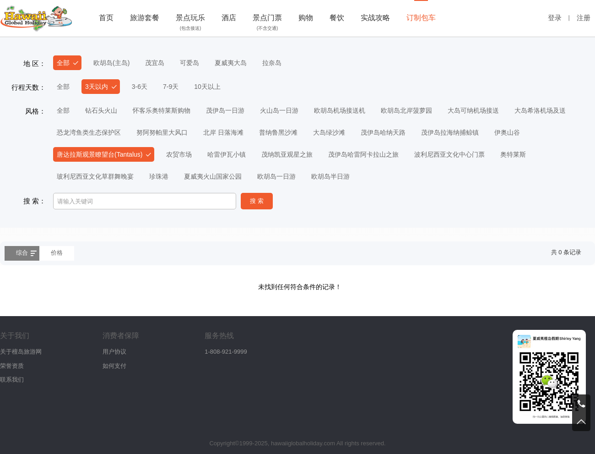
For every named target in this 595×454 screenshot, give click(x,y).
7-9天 (170, 86)
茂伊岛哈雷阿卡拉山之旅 (363, 154)
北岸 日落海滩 (223, 132)
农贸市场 (179, 154)
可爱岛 (189, 62)
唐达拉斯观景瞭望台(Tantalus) (99, 154)
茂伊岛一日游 (225, 110)
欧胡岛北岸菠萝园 (406, 110)
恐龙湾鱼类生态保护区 (89, 132)
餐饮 (337, 18)
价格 (57, 252)
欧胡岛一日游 (276, 176)
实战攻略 (375, 18)
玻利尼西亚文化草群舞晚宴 (95, 176)
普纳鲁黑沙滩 (278, 132)
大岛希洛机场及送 (540, 110)
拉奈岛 (271, 62)
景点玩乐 (190, 23)
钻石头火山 (101, 110)
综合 (22, 252)
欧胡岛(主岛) (111, 62)
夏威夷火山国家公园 (213, 176)
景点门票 (267, 23)
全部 (63, 62)
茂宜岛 (154, 62)
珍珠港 (158, 176)
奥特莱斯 (513, 154)
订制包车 (421, 18)
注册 (583, 18)
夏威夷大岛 (231, 62)
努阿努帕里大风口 (162, 132)
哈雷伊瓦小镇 (226, 154)
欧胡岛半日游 (330, 176)
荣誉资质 (12, 365)
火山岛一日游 (279, 110)
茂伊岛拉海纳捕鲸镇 (450, 132)
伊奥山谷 (507, 132)
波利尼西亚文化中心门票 (449, 154)
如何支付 (114, 365)
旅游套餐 (144, 18)
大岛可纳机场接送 (473, 110)
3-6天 (139, 86)
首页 (106, 18)
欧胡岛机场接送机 (339, 110)
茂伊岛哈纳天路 (383, 132)
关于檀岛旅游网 (21, 351)
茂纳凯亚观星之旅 (287, 154)
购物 (305, 18)
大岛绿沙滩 (329, 132)
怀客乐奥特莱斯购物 (161, 110)
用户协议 (114, 351)
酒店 (229, 18)
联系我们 (12, 379)
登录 (555, 18)
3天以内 (96, 86)
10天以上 (207, 86)
